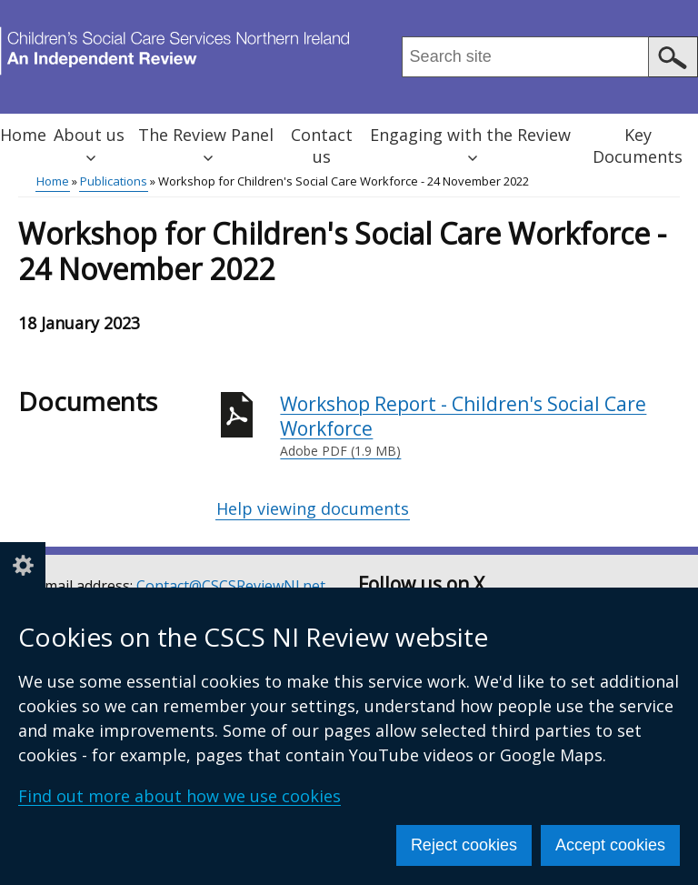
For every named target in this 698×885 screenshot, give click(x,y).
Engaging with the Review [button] (470, 143)
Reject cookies (464, 845)
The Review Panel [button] (206, 143)
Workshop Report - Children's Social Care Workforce (480, 426)
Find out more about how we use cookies (179, 796)
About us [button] (89, 143)
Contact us (322, 145)
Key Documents (638, 145)
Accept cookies (610, 845)
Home (23, 135)
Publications (113, 181)
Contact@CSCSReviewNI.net (230, 586)
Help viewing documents (312, 508)
